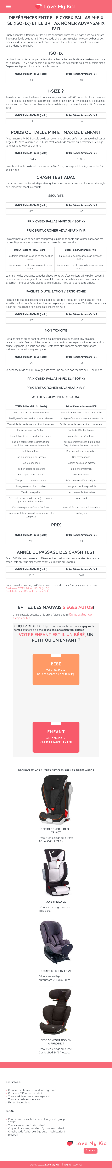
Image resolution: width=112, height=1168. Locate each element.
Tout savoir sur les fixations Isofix (27, 1125)
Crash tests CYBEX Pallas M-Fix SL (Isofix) (27, 588)
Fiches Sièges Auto (19, 1102)
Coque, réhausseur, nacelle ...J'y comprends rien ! (36, 1128)
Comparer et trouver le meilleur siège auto (32, 1090)
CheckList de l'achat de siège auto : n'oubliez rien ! (36, 1131)
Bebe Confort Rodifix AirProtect (56, 1041)
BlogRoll (13, 1134)
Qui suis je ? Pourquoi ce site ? (25, 1093)
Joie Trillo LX (56, 901)
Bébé (56, 669)
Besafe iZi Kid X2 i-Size (56, 971)
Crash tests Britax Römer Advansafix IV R (27, 591)
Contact (90, 1150)
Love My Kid (59, 6)
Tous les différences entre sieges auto (29, 1096)
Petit (56, 703)
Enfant (56, 737)
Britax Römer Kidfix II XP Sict (56, 830)
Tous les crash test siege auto (25, 1099)
